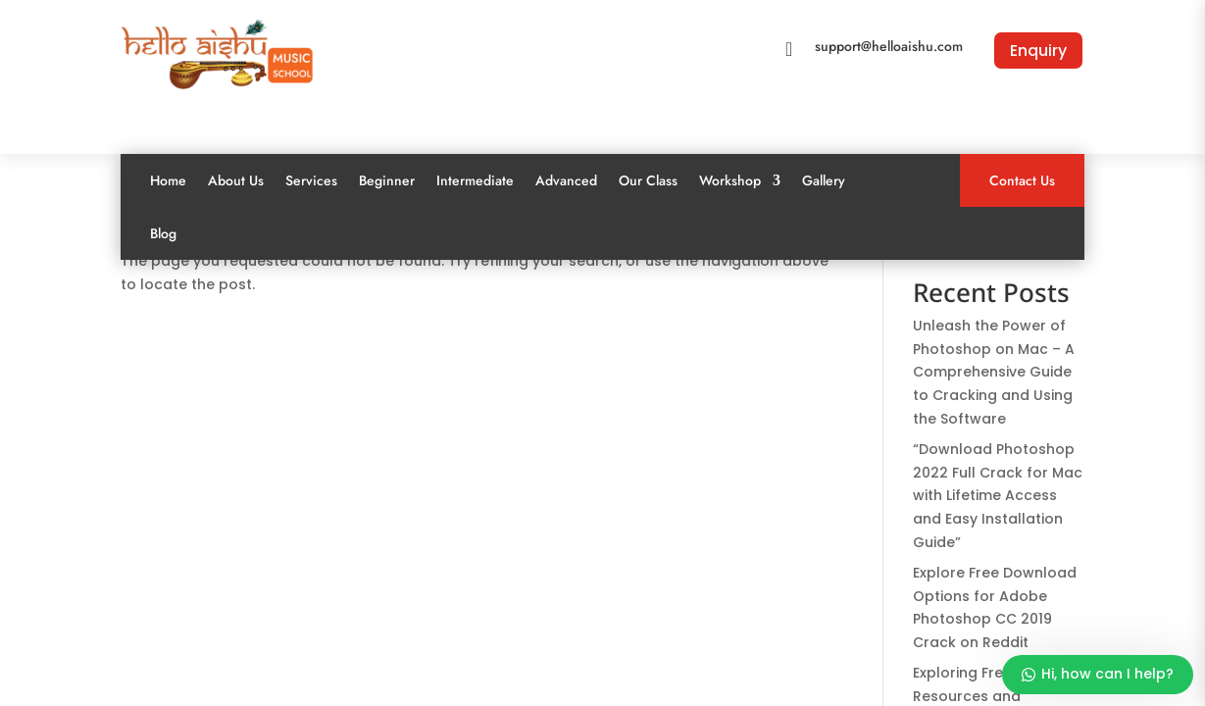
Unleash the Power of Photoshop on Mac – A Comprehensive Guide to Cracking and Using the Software (994, 372)
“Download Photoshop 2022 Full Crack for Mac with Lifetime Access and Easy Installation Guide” (997, 495)
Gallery (823, 180)
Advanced (566, 180)
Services (311, 180)
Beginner (387, 180)
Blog (163, 233)
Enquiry (1038, 50)
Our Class (648, 180)
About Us (236, 180)
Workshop (730, 180)
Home (168, 180)
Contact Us (1022, 180)
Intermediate (475, 180)
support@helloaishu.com (889, 46)
